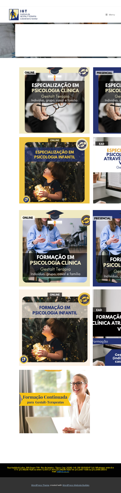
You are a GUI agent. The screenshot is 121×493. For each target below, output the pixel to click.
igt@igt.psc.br (63, 471)
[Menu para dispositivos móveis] (110, 14)
